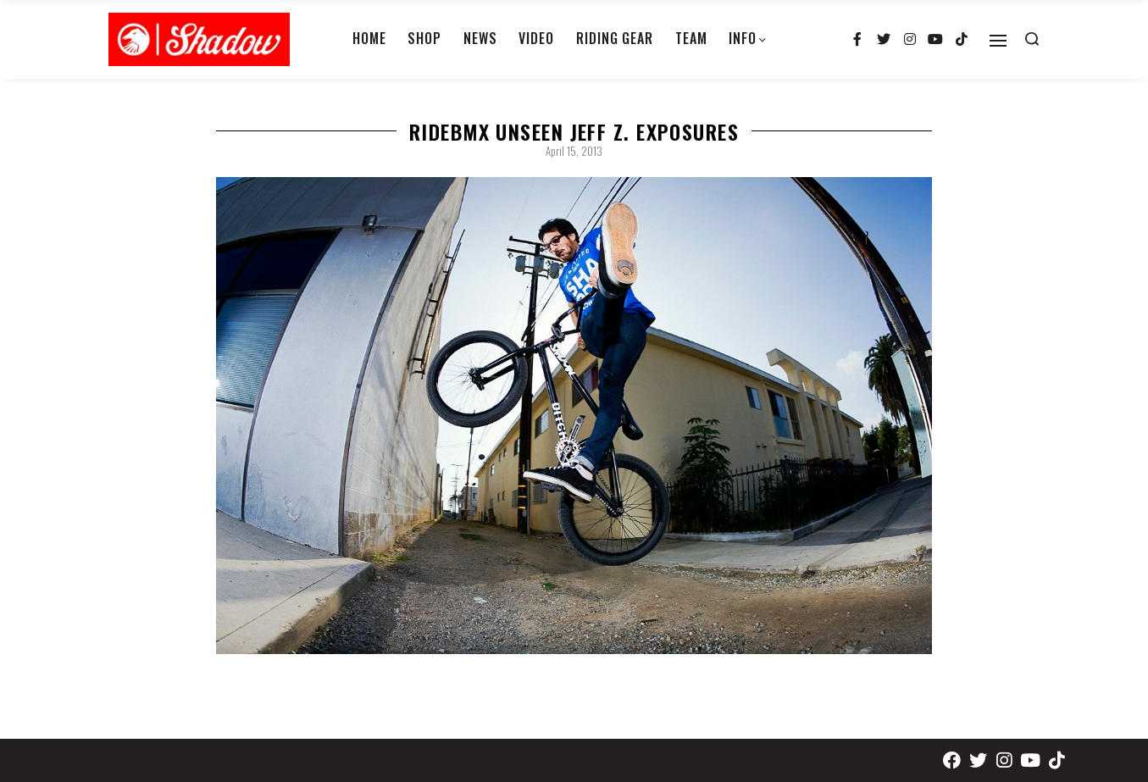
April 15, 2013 (574, 150)
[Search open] (1032, 39)
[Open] (998, 40)
